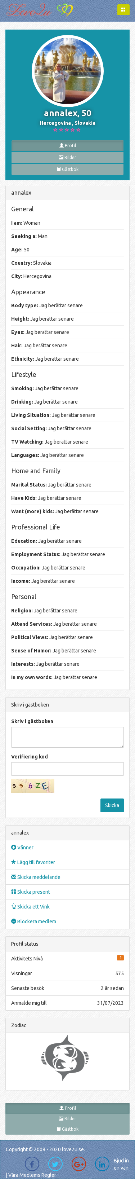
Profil (67, 145)
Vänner (22, 847)
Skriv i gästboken (32, 721)
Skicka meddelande (35, 877)
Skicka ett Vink (30, 907)
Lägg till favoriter (33, 862)
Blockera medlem (33, 921)
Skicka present (30, 892)
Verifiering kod (29, 757)
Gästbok (67, 169)
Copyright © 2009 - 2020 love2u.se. (45, 1149)
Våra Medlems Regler (32, 1175)
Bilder (67, 157)
